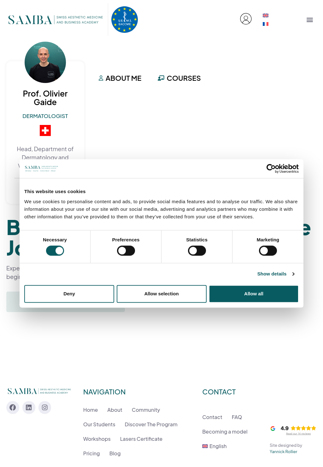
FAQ (237, 417)
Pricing (91, 453)
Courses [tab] (179, 78)
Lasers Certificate (141, 438)
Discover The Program (151, 424)
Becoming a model (224, 431)
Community (146, 409)
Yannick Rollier (283, 451)
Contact (212, 417)
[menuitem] (266, 15)
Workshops (97, 438)
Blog (115, 453)
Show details (272, 274)
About (114, 409)
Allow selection (161, 293)
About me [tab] (120, 78)
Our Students (99, 424)
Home (90, 409)
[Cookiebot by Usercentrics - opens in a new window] (271, 168)
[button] (309, 19)
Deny (69, 293)
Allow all (253, 293)
